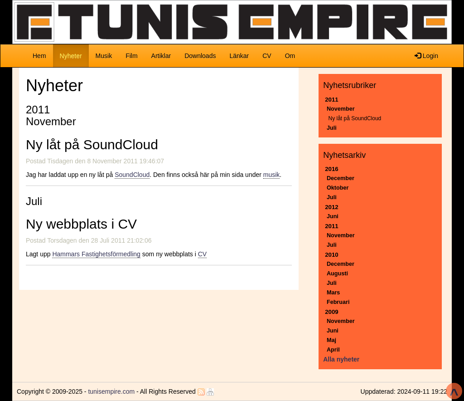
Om (290, 55)
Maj (331, 340)
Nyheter (74, 55)
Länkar (239, 55)
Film (131, 55)
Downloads (200, 55)
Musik (104, 55)
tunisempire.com (111, 391)
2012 (331, 207)
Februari (338, 302)
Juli (332, 128)
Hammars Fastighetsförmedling (96, 254)
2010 (331, 254)
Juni (332, 216)
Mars (333, 292)
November (341, 109)
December (340, 178)
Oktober (337, 188)
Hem (39, 55)
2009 (331, 311)
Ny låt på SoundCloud (355, 118)
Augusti (337, 273)
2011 (331, 99)
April (333, 350)
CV (266, 55)
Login (426, 55)
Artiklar (161, 55)
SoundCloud (132, 174)
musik (271, 174)
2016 (331, 169)
